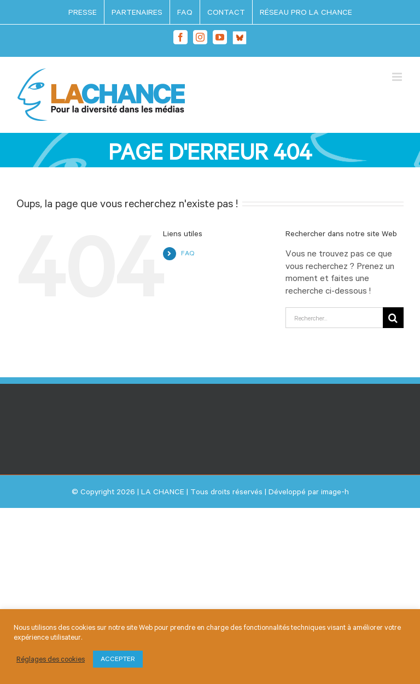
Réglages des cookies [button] (50, 659)
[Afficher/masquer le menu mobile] (398, 77)
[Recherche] (393, 317)
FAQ (187, 253)
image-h (335, 491)
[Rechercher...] (334, 317)
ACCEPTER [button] (118, 659)
